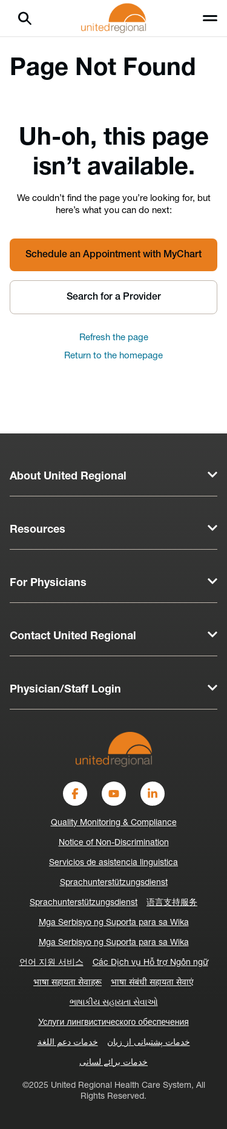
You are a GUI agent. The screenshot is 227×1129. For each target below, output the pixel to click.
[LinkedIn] (152, 794)
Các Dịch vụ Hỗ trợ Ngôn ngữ (150, 962)
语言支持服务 (171, 902)
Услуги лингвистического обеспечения (113, 1022)
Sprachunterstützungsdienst (114, 882)
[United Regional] (114, 749)
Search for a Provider (114, 297)
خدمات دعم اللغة (68, 1042)
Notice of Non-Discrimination (114, 843)
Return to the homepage (113, 356)
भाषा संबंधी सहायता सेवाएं (152, 982)
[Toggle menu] (210, 18)
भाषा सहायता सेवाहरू (67, 982)
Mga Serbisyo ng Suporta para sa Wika (114, 922)
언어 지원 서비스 (51, 962)
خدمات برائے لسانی (113, 1062)
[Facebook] (75, 794)
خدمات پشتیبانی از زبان (148, 1042)
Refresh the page (113, 338)
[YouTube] (114, 794)
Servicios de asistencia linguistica (113, 862)
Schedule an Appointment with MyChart (113, 255)
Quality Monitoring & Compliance (114, 823)
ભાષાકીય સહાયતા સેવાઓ (114, 1002)
